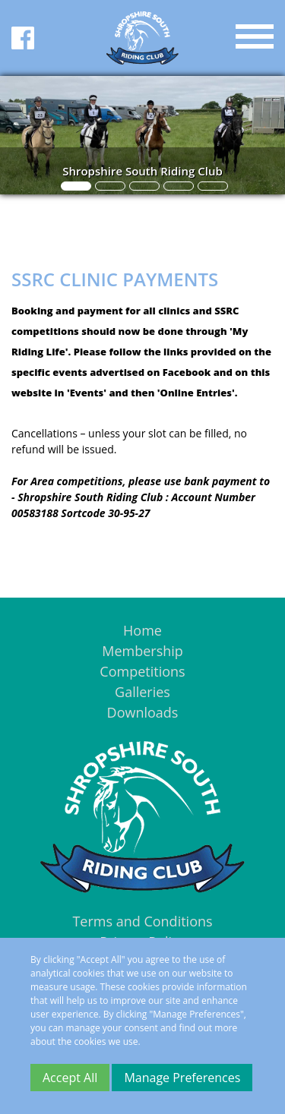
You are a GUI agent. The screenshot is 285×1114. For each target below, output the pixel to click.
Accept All (70, 1077)
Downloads (143, 712)
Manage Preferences (182, 1077)
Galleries (142, 692)
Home (142, 630)
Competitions (142, 671)
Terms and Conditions (142, 921)
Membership (142, 651)
